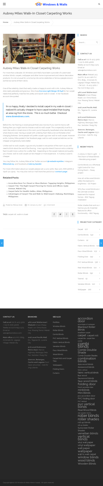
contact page (61, 172)
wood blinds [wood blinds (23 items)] (86, 460)
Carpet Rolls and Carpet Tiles (62, 359)
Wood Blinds (58, 354)
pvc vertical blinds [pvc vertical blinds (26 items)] (86, 405)
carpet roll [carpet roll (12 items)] (92, 335)
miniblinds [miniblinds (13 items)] (83, 390)
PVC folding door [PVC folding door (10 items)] (86, 398)
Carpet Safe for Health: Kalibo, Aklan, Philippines (30, 191)
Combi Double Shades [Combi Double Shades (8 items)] (88, 356)
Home (5, 22)
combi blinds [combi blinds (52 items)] (83, 345)
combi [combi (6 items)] (80, 341)
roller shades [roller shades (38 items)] (88, 419)
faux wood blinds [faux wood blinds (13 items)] (87, 381)
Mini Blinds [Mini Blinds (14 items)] (84, 393)
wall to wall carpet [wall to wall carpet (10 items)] (87, 454)
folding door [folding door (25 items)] (87, 384)
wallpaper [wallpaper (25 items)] (85, 451)
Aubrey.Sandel (34, 164)
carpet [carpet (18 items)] (82, 335)
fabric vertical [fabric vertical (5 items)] (82, 370)
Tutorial (81, 279)
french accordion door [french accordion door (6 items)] (85, 387)
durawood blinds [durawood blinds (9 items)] (86, 367)
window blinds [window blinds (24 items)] (88, 457)
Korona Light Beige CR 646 (51, 91)
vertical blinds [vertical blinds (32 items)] (83, 437)
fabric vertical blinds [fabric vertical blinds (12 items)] (88, 372)
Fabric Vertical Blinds (86, 246)
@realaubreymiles (55, 161)
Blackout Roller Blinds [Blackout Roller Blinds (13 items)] (86, 328)
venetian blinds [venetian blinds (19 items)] (88, 433)
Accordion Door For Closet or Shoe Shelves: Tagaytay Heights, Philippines (41, 183)
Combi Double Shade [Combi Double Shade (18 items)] (87, 351)
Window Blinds (59, 326)
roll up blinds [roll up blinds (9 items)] (84, 422)
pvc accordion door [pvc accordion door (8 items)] (86, 396)
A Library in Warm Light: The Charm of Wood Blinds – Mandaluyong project (88, 156)
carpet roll (12, 214)
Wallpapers (57, 365)
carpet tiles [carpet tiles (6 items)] (91, 338)
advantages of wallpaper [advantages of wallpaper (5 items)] (86, 324)
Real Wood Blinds (85, 268)
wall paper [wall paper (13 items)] (84, 448)
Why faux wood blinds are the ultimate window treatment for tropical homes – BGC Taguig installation (88, 194)
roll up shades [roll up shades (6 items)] (83, 425)
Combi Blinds (83, 235)
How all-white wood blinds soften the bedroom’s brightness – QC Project (88, 181)
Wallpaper (82, 290)
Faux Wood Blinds (85, 251)
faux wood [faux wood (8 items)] (82, 375)
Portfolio (56, 322)
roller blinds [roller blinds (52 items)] (88, 415)
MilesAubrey (8, 164)
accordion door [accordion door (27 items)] (85, 319)
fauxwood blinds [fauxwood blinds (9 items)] (86, 378)
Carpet (80, 229)
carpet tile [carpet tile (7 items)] (82, 338)
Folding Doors (58, 369)
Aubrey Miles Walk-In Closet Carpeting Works (32, 22)
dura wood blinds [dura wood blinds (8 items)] (85, 364)
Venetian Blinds (84, 284)
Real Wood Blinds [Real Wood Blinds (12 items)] (87, 410)
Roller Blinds (83, 273)
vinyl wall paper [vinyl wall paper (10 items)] (85, 442)
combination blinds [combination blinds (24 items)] (87, 359)
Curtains (81, 240)
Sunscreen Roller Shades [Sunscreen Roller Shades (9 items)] (86, 429)
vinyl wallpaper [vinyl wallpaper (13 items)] (86, 445)
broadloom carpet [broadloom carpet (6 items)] (84, 333)
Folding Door (83, 257)
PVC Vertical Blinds (85, 262)
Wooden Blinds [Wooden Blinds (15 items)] (87, 463)
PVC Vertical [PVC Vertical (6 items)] (82, 401)
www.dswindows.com (17, 116)
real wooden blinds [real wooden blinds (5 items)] (84, 413)
